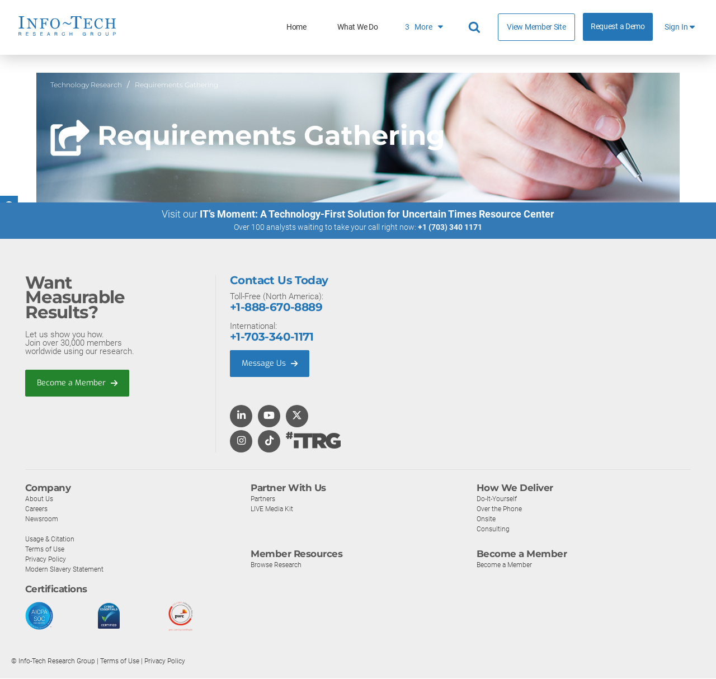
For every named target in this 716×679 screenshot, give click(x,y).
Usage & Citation (51, 539)
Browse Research (279, 565)
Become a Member (79, 383)
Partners (264, 499)
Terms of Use (46, 549)
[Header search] (476, 27)
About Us (39, 499)
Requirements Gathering (176, 85)
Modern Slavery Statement (67, 569)
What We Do (357, 27)
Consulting (493, 529)
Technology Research (86, 85)
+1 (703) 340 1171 (450, 227)
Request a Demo (618, 26)
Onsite (487, 519)
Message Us (271, 364)
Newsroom (42, 519)
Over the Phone (501, 509)
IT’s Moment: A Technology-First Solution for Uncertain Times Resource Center (377, 214)
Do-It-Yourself (498, 499)
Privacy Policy (47, 559)
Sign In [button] (680, 27)
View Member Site (536, 26)
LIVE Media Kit (273, 509)
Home (296, 27)
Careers (37, 509)
